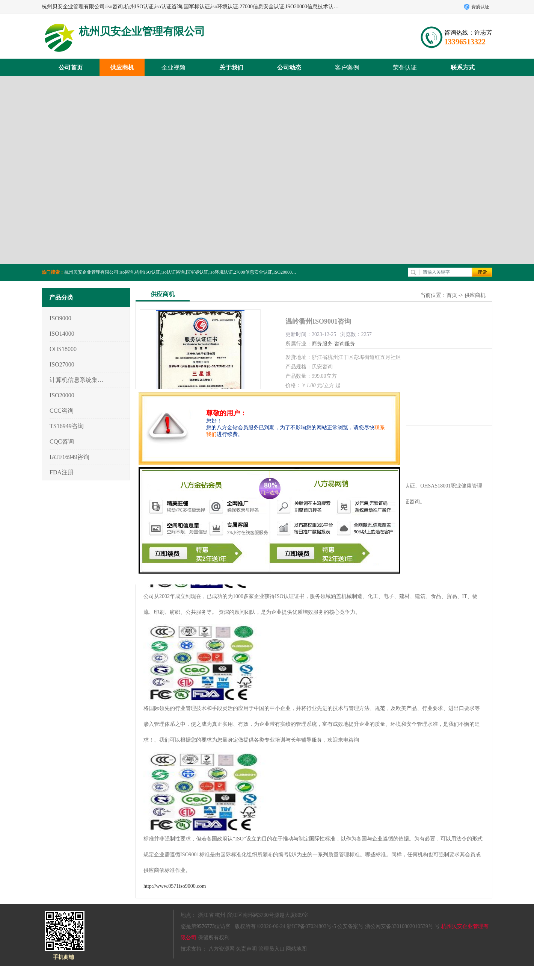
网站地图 (296, 949)
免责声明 (246, 949)
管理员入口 (271, 949)
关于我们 (231, 67)
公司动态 (289, 67)
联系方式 (463, 67)
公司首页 (71, 67)
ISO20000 (62, 395)
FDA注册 (62, 472)
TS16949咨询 (67, 426)
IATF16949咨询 (69, 457)
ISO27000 (62, 364)
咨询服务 (344, 344)
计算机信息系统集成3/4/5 (77, 380)
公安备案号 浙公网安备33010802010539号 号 (388, 926)
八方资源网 (221, 949)
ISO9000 (60, 318)
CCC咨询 (62, 410)
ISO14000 (62, 333)
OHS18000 (63, 349)
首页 (452, 295)
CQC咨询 (62, 441)
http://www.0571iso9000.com (174, 886)
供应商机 (122, 67)
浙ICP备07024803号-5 (311, 926)
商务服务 (322, 344)
